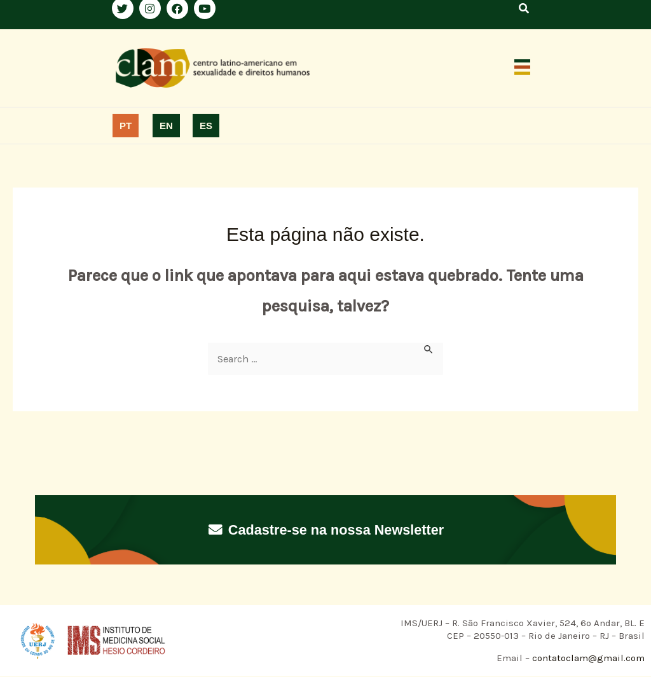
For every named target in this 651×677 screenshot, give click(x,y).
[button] (522, 68)
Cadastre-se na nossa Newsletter (326, 529)
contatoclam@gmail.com (587, 658)
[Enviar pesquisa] (429, 349)
